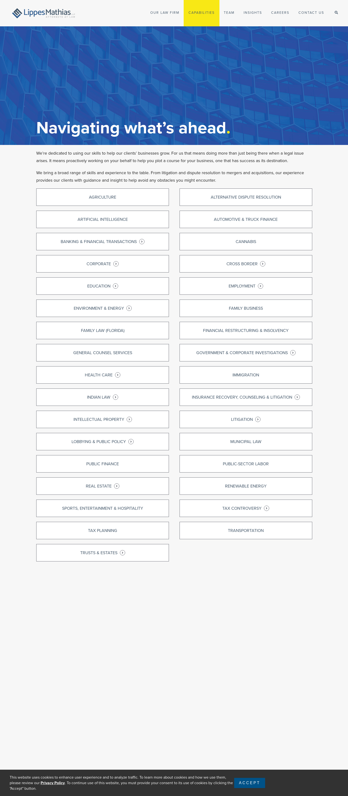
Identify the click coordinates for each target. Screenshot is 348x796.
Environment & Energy (103, 308)
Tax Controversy (245, 508)
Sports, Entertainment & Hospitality (102, 508)
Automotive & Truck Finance (246, 219)
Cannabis (246, 241)
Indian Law (102, 397)
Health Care (102, 375)
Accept (249, 783)
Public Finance (102, 464)
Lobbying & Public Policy (103, 441)
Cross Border (245, 264)
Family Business (246, 308)
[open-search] (336, 13)
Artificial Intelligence (103, 219)
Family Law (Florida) (102, 330)
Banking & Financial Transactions (103, 241)
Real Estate (102, 486)
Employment (246, 286)
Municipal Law (245, 441)
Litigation (246, 419)
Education (102, 286)
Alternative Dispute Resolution (246, 197)
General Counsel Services (102, 353)
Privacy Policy (53, 783)
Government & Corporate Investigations (246, 353)
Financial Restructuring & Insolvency (246, 330)
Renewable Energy (246, 486)
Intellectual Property (102, 419)
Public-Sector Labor (246, 464)
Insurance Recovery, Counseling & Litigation (246, 397)
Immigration (245, 375)
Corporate (103, 264)
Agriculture (102, 197)
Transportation (246, 530)
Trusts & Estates (102, 553)
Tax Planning (102, 530)
